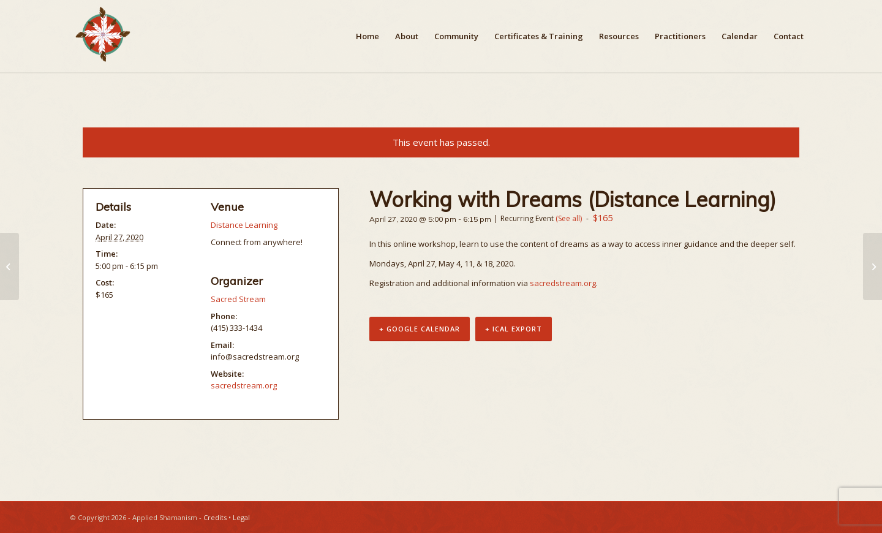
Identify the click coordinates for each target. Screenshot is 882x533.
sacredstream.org (563, 283)
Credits (215, 517)
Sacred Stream (238, 298)
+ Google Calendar (419, 329)
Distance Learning (244, 224)
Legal (241, 517)
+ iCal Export (513, 329)
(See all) (569, 218)
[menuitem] (367, 36)
